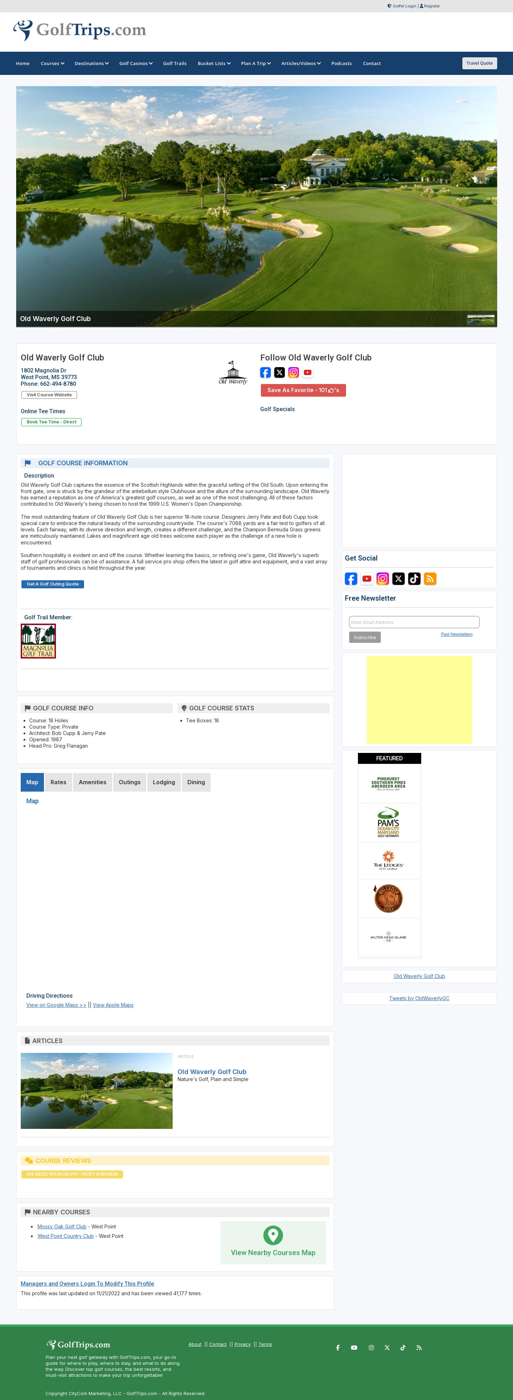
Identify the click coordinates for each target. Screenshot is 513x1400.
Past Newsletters (457, 634)
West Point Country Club (66, 1236)
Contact (218, 1344)
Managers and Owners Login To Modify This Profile (87, 1283)
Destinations (91, 63)
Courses (52, 63)
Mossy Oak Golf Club (62, 1226)
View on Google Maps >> (56, 1005)
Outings (130, 782)
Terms (265, 1344)
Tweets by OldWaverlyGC (419, 998)
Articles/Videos (300, 63)
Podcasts (341, 63)
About (194, 1344)
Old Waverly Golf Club (212, 1071)
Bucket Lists (214, 63)
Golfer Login (404, 6)
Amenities (93, 782)
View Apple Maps (113, 1005)
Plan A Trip (255, 63)
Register (432, 6)
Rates (58, 782)
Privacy (243, 1344)
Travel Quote (480, 63)
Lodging (164, 782)
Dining (196, 782)
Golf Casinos (135, 63)
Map (32, 782)
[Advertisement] (419, 700)
